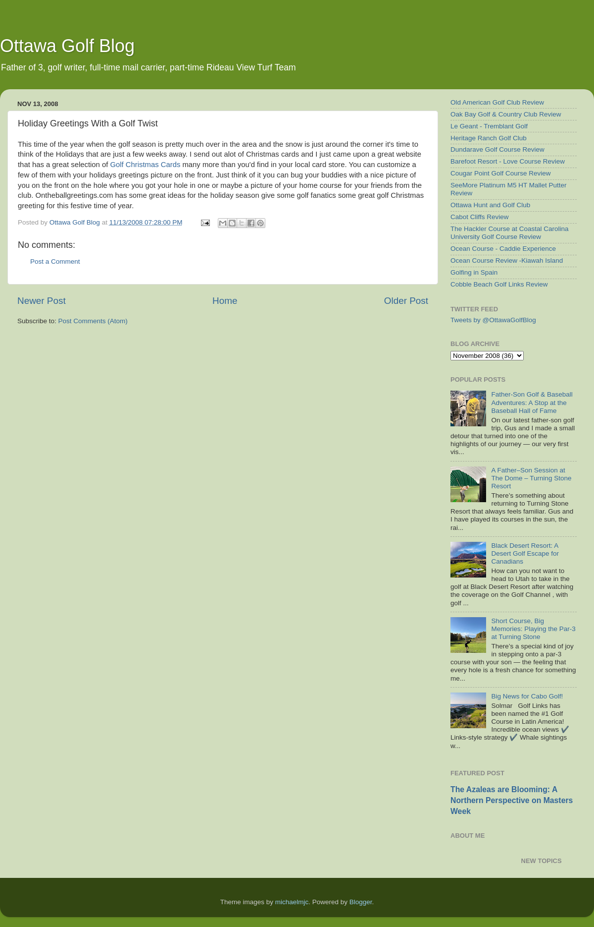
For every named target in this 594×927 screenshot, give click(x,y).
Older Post (406, 300)
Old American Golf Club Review (497, 102)
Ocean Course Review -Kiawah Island (506, 260)
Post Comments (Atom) (93, 321)
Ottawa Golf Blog (67, 46)
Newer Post (41, 300)
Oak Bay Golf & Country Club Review (505, 114)
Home (224, 300)
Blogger (360, 902)
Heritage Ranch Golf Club (488, 138)
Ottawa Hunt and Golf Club (490, 205)
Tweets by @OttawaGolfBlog (493, 320)
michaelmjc (292, 902)
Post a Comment (55, 261)
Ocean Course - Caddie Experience (503, 248)
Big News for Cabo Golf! (527, 696)
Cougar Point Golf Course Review (500, 173)
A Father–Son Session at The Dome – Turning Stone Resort (531, 478)
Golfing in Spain (473, 272)
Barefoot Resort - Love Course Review (507, 161)
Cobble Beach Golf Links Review (499, 284)
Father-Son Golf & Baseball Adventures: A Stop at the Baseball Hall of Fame (531, 402)
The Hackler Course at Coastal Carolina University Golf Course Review (509, 232)
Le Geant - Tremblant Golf (489, 126)
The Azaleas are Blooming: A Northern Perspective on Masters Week (511, 800)
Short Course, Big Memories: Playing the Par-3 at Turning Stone (533, 628)
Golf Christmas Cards (145, 165)
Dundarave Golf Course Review (497, 149)
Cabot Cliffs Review (479, 217)
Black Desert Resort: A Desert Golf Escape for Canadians (525, 553)
